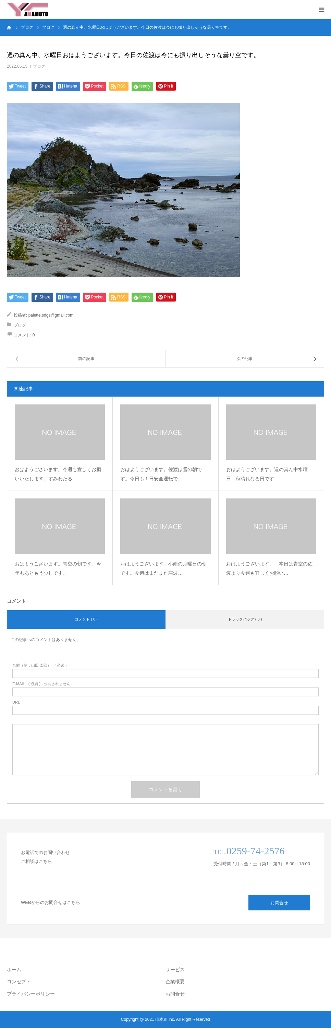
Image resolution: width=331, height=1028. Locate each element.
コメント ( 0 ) (86, 619)
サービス (175, 969)
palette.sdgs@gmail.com (51, 315)
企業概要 (175, 981)
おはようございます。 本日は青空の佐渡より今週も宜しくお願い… (269, 568)
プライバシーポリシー (31, 994)
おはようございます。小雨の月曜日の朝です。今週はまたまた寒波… (163, 568)
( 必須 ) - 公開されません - (42, 684)
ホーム (14, 969)
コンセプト (19, 981)
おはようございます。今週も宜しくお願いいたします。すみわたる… (58, 474)
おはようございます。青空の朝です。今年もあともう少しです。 (58, 568)
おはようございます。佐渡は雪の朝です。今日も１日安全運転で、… (161, 474)
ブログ (39, 66)
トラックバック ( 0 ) (245, 619)
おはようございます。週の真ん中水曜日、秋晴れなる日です (267, 474)
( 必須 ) (39, 665)
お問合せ (279, 902)
